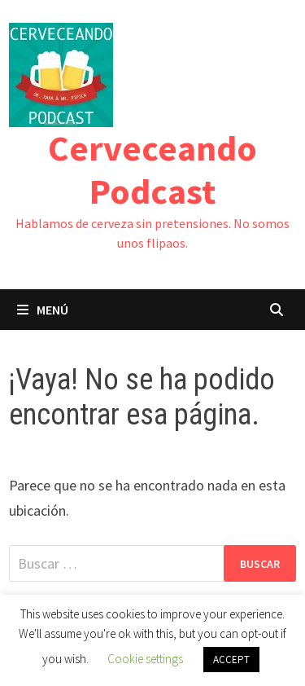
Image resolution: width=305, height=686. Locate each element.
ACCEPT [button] (231, 659)
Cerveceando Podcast (152, 169)
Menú (42, 309)
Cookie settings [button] (145, 658)
